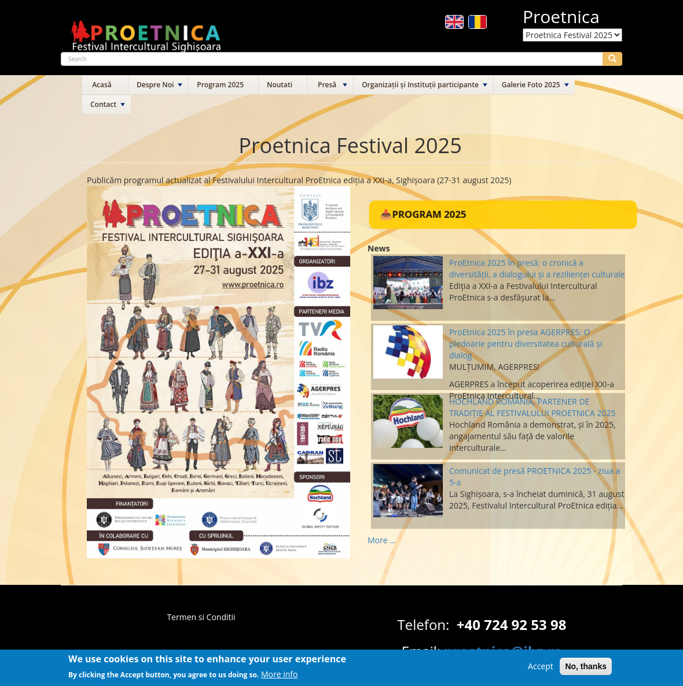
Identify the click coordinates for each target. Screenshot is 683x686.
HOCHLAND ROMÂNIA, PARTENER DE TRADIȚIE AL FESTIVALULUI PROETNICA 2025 (532, 407)
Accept (540, 668)
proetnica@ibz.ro (503, 651)
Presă (327, 85)
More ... (382, 540)
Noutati (279, 85)
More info (279, 675)
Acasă (102, 85)
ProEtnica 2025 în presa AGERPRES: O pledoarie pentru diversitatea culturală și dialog (525, 344)
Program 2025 (220, 85)
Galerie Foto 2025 (531, 85)
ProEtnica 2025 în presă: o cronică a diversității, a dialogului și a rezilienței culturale (537, 268)
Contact (103, 104)
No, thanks (586, 668)
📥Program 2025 (423, 214)
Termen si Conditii (201, 616)
